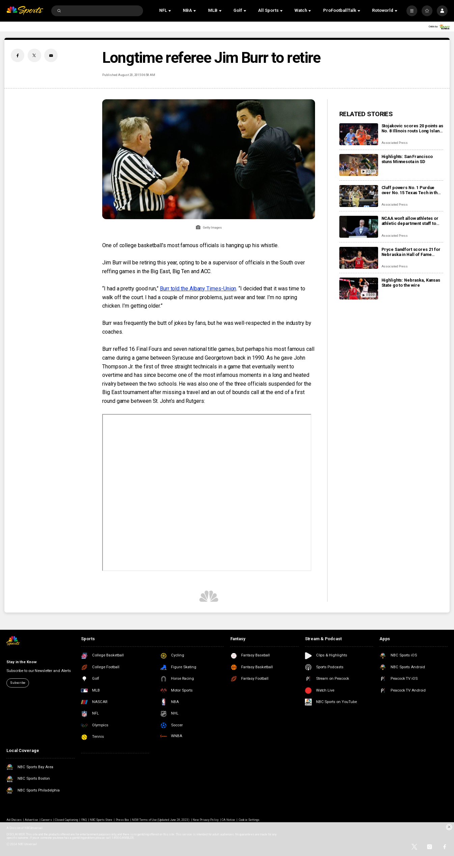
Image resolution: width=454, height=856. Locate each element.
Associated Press (394, 143)
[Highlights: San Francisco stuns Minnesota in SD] (358, 165)
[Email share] (51, 55)
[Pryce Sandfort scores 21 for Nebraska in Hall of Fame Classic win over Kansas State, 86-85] (358, 258)
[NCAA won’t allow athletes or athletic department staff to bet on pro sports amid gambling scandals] (358, 227)
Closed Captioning (66, 820)
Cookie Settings (249, 820)
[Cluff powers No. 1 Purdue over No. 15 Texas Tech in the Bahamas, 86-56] (358, 196)
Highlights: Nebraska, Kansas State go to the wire (410, 283)
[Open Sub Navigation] (170, 10)
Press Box (122, 820)
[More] (411, 10)
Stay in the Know (21, 662)
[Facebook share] (17, 55)
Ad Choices (13, 820)
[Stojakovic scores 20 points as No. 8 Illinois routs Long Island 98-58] (358, 134)
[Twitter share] (34, 55)
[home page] (24, 10)
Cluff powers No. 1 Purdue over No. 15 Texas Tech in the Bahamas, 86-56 (410, 190)
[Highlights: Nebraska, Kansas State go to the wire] (358, 289)
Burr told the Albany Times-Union (198, 288)
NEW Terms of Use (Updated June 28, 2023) (161, 820)
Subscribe (17, 682)
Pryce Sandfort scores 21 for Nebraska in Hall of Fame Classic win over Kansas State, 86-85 (412, 252)
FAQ (84, 820)
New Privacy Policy (206, 820)
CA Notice (228, 820)
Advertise (31, 820)
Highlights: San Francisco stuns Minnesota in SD (407, 159)
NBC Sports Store (101, 820)
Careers (46, 820)
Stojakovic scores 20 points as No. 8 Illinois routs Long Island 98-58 (412, 128)
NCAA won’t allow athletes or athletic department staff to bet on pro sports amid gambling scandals (409, 221)
